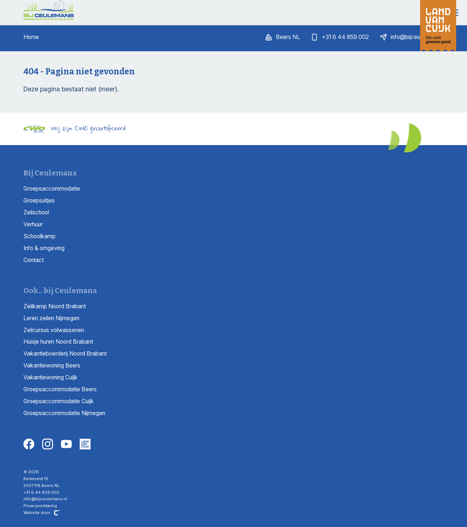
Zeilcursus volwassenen (53, 330)
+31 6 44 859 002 (41, 492)
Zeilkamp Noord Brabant (54, 306)
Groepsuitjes (39, 200)
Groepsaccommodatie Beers (60, 389)
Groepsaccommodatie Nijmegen (64, 413)
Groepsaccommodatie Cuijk (58, 401)
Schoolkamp (39, 236)
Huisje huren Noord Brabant (58, 341)
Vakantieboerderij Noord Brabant (65, 353)
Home (31, 37)
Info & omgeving (44, 248)
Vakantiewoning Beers (51, 365)
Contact (33, 260)
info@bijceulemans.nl (45, 498)
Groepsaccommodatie (51, 188)
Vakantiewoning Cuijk (50, 377)
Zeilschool (36, 212)
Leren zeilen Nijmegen (51, 318)
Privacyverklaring (40, 505)
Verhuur (33, 224)
